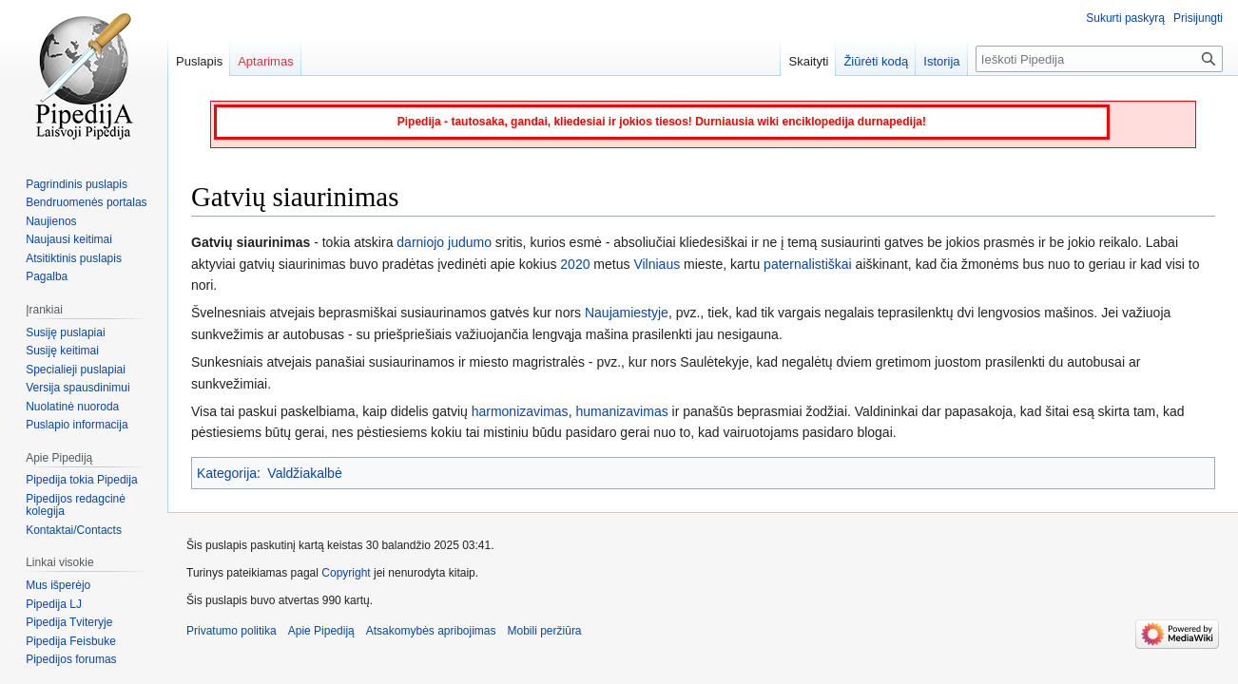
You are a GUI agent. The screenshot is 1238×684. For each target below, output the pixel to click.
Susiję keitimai (62, 350)
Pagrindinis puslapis (76, 184)
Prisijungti (1198, 18)
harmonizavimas (520, 411)
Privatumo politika (231, 630)
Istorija (941, 61)
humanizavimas (621, 411)
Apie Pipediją (321, 630)
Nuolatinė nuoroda (72, 406)
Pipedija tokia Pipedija (81, 479)
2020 (575, 264)
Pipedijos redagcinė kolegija (76, 505)
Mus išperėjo (58, 585)
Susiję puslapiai (65, 332)
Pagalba (47, 276)
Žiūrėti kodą (875, 61)
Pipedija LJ (54, 604)
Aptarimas (266, 61)
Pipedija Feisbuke (71, 641)
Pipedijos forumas (71, 659)
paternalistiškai (808, 264)
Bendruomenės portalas (86, 202)
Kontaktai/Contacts (74, 530)
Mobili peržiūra (545, 630)
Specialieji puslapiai (76, 369)
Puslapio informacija (76, 424)
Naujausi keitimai (69, 239)
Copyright (345, 573)
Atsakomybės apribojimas (431, 630)
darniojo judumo (444, 242)
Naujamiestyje (626, 312)
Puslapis (199, 61)
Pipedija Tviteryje (69, 622)
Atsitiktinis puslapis (74, 258)
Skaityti (808, 61)
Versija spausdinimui (77, 387)
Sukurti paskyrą (1125, 18)
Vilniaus (656, 264)
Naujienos (51, 221)
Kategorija (227, 473)
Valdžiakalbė (304, 473)
